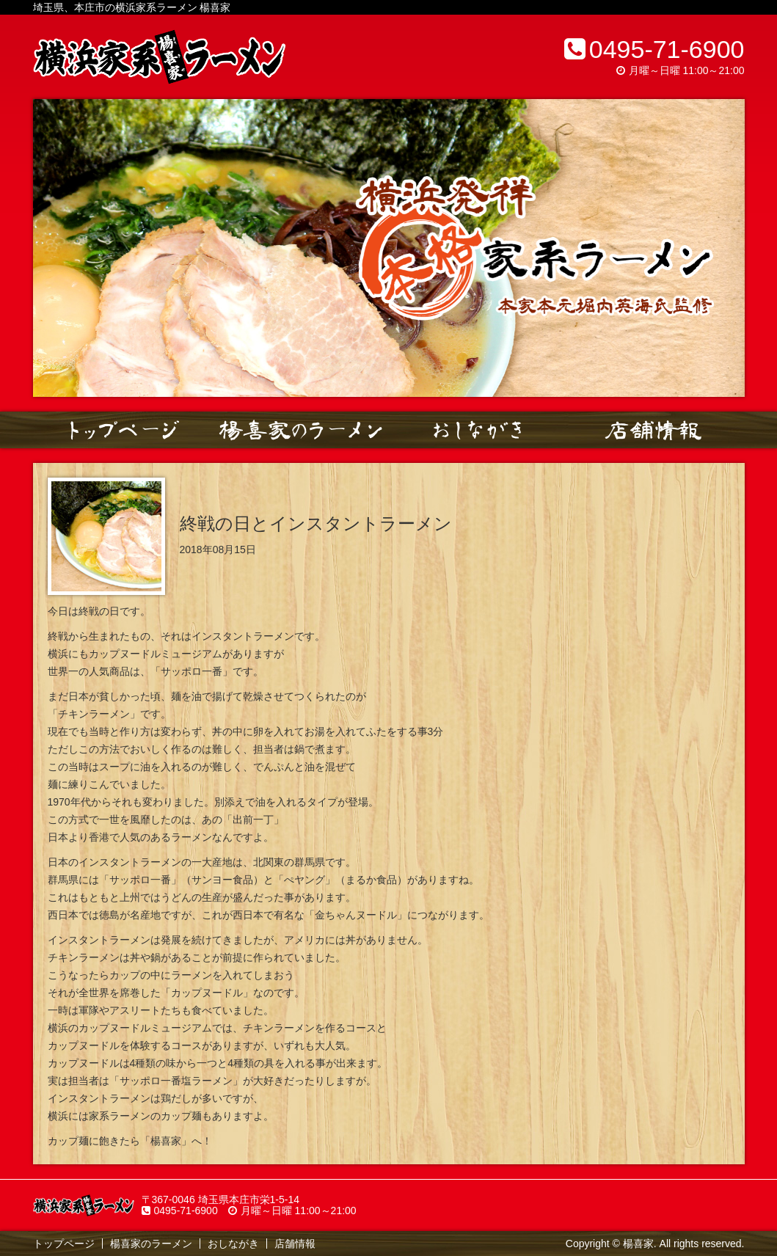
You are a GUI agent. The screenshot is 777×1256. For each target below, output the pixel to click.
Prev (52, 248)
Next (725, 248)
